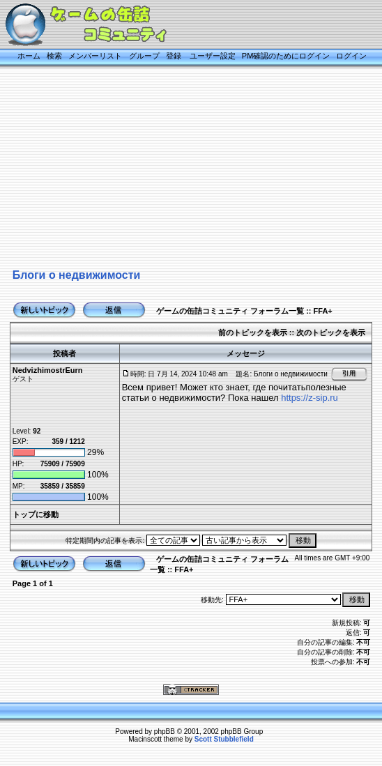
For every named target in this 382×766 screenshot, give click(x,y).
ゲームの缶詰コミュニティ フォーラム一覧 (230, 311)
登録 (173, 56)
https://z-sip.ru (309, 397)
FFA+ (323, 311)
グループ (144, 56)
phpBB (164, 731)
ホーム (28, 56)
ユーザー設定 (213, 56)
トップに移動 (36, 514)
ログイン (351, 56)
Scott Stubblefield (224, 739)
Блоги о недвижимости (77, 275)
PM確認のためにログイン (286, 56)
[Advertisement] (190, 168)
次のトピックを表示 (330, 332)
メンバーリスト (95, 56)
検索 (54, 56)
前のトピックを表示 (252, 332)
